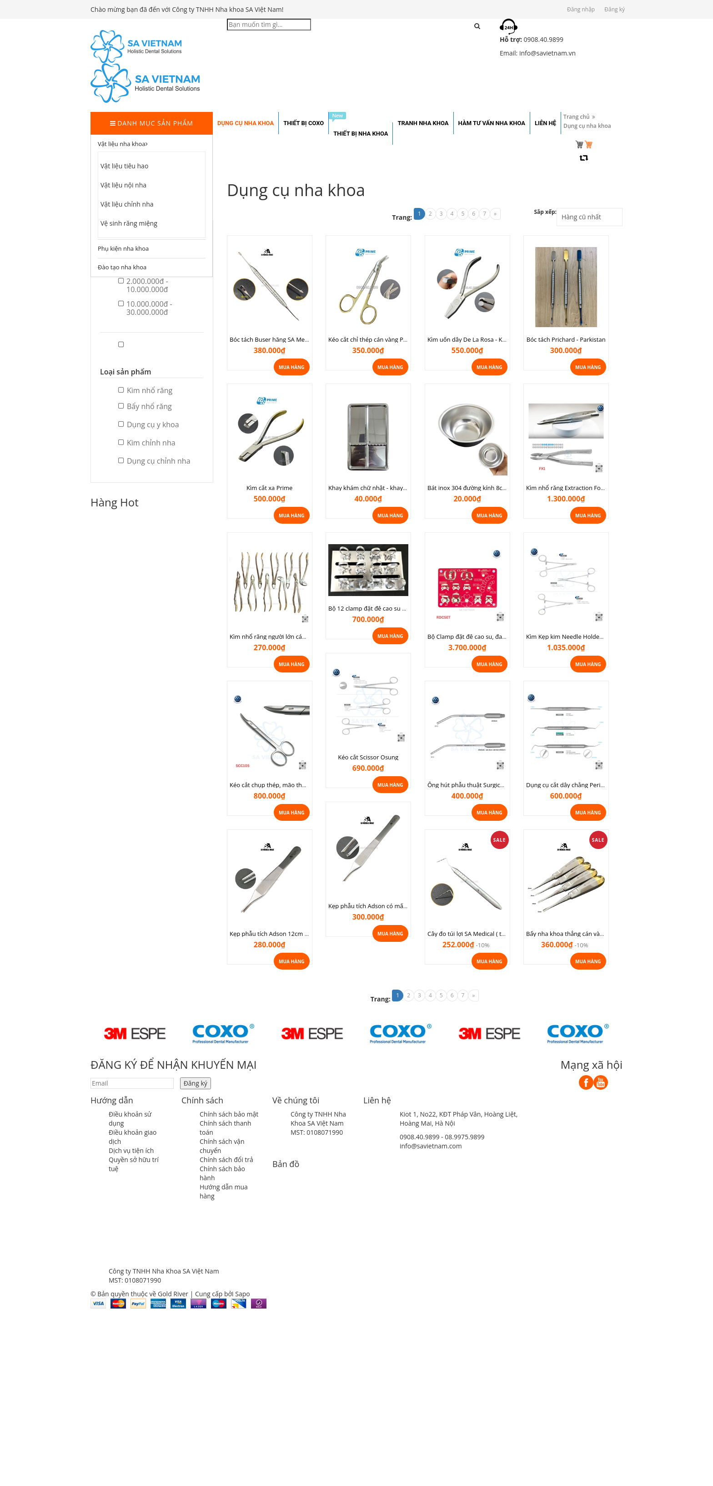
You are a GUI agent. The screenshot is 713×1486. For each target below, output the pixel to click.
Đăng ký (614, 9)
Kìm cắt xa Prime (269, 488)
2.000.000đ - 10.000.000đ (143, 285)
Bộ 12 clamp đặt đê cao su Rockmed (377, 608)
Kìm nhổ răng (145, 390)
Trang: (402, 217)
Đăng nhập (581, 9)
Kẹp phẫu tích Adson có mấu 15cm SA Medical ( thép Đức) (407, 906)
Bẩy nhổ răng (145, 406)
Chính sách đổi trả (226, 1159)
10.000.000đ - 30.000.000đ (145, 308)
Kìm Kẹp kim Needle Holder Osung (573, 636)
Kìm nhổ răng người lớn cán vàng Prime (284, 636)
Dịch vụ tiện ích (131, 1150)
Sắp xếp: (545, 212)
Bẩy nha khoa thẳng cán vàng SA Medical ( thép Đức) (598, 934)
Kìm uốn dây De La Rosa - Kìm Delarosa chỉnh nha (495, 339)
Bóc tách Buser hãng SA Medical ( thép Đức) (289, 339)
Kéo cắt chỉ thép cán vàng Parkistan (376, 339)
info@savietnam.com (431, 1146)
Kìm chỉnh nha (147, 443)
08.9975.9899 (464, 1136)
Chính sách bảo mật (229, 1114)
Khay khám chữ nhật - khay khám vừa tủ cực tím (394, 488)
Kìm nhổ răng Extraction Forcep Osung (579, 488)
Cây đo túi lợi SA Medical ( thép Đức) (476, 934)
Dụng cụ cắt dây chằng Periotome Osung (582, 785)
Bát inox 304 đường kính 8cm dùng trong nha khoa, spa (503, 488)
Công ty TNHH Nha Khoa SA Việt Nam (318, 1118)
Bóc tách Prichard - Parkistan (566, 339)
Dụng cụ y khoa (148, 424)
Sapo (242, 1293)
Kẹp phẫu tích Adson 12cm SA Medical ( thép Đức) (298, 934)
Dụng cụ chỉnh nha (154, 461)
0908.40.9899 (419, 1136)
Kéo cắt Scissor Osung (368, 757)
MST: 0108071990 (317, 1132)
